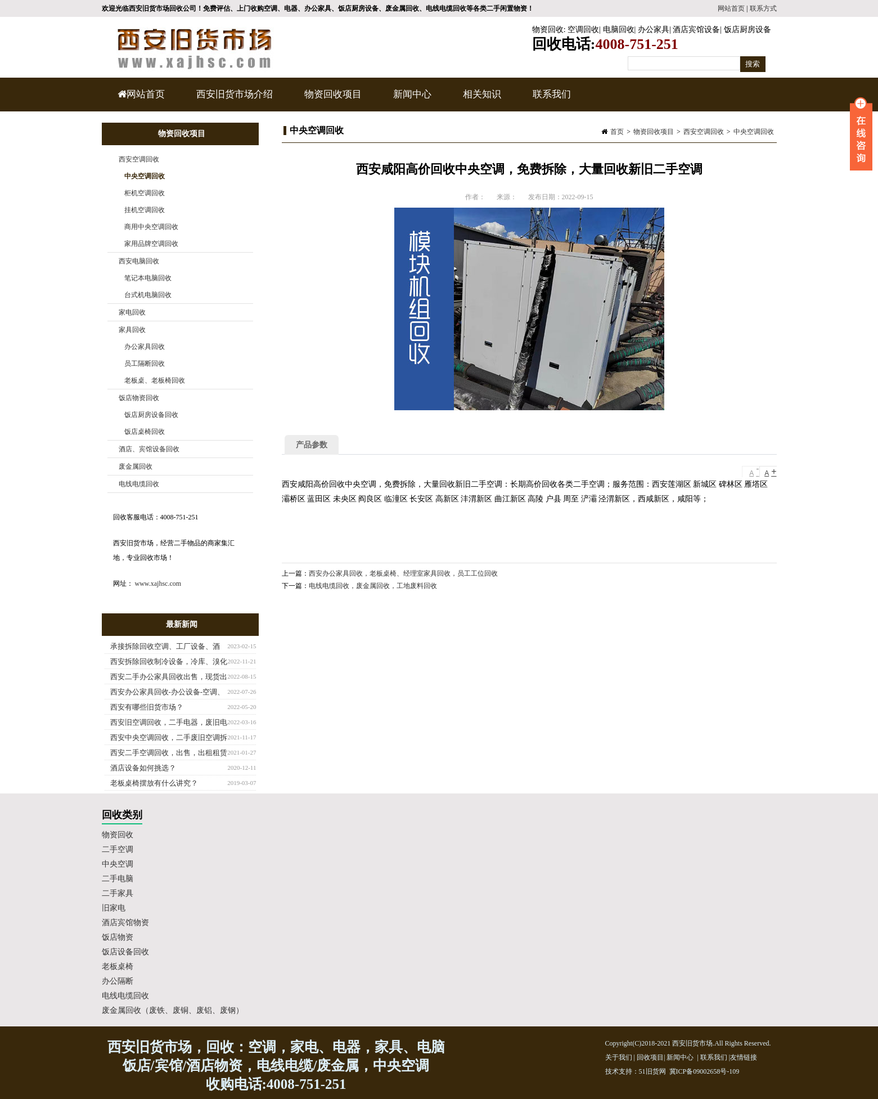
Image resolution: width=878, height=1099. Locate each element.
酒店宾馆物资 (125, 922)
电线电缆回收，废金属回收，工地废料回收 (373, 586)
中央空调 (117, 864)
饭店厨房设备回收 (151, 415)
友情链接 (743, 1057)
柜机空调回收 (144, 193)
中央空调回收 (753, 132)
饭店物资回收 (139, 398)
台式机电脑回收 (148, 295)
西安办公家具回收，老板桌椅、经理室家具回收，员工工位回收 (403, 573)
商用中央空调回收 (151, 227)
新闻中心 (410, 100)
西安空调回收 (703, 132)
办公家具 (653, 29)
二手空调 (117, 849)
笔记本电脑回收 (148, 278)
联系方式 (763, 8)
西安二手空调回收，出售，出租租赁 (168, 752)
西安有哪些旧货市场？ (146, 707)
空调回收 (583, 29)
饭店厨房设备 (747, 29)
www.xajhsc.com (158, 583)
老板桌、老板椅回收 (154, 380)
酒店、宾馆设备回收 (149, 449)
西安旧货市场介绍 (234, 94)
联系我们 (552, 94)
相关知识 (480, 100)
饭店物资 (117, 937)
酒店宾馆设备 (696, 29)
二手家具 (117, 893)
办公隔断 (117, 981)
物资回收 (548, 29)
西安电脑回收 (139, 261)
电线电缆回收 (139, 484)
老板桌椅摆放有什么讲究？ (154, 783)
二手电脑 (117, 878)
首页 (617, 132)
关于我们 (618, 1057)
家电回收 (132, 312)
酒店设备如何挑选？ (143, 768)
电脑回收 (618, 29)
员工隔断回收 (144, 363)
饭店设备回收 (125, 952)
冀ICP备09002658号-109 (704, 1071)
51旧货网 (652, 1071)
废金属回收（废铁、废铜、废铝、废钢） (173, 1010)
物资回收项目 (332, 100)
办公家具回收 (144, 347)
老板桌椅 (117, 966)
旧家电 (113, 908)
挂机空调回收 (144, 210)
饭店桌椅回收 (144, 432)
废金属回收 (135, 466)
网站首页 (731, 8)
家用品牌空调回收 (151, 244)
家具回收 (132, 330)
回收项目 (650, 1057)
